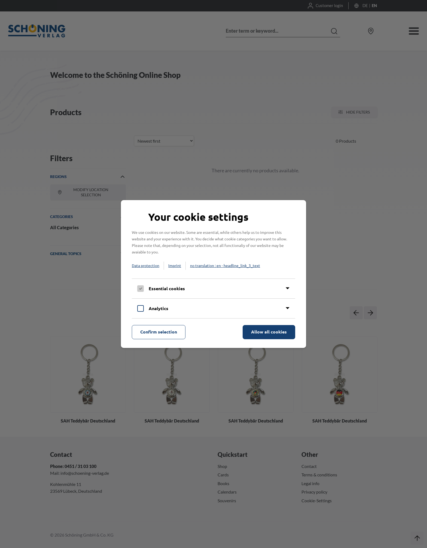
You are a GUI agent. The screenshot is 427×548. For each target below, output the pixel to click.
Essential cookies (167, 288)
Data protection (145, 265)
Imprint (174, 265)
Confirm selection (158, 332)
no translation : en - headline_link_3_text (225, 265)
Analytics (158, 308)
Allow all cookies (269, 332)
